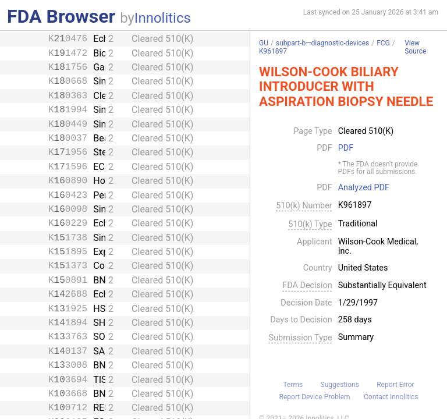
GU (263, 43)
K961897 (273, 51)
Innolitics (162, 18)
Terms (293, 385)
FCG (383, 43)
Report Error (395, 385)
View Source (415, 47)
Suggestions (340, 385)
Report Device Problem (314, 397)
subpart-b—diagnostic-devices (322, 43)
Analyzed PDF (363, 188)
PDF (345, 148)
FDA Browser (61, 16)
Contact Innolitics (391, 397)
